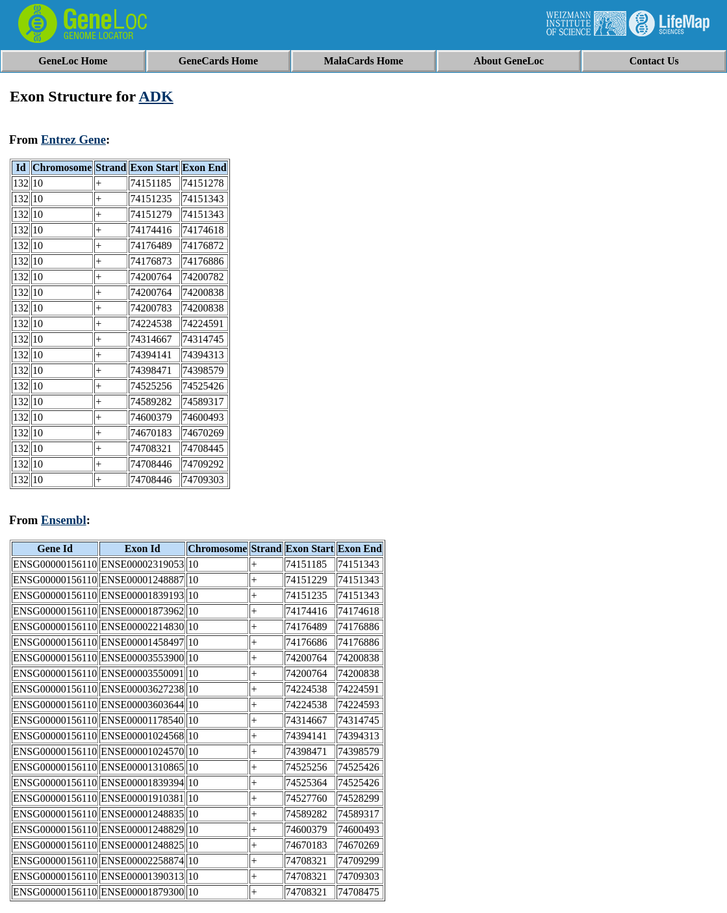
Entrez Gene (73, 139)
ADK (155, 96)
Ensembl (63, 520)
